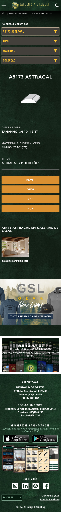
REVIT (30, 180)
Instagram (15, 486)
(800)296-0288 (36, 412)
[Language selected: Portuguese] (12, 498)
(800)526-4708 (35, 394)
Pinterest (36, 486)
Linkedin (25, 486)
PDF (30, 209)
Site (30, 507)
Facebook (46, 486)
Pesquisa (57, 5)
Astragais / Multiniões (20, 163)
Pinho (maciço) (14, 147)
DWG (30, 189)
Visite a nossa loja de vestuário (30, 316)
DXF (30, 199)
